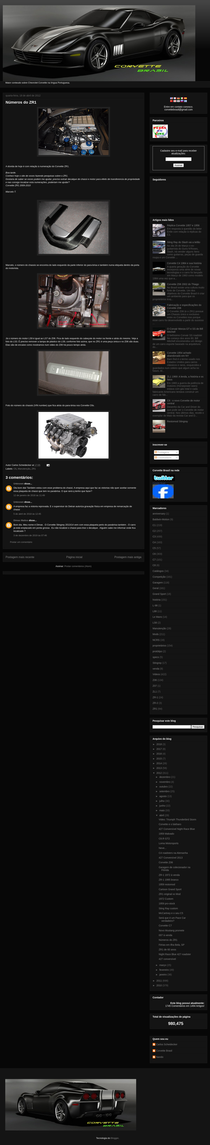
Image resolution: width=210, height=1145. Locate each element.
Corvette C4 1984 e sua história (184, 263)
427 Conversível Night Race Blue (177, 829)
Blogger (114, 1138)
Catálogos (158, 571)
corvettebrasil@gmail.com (178, 109)
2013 (159, 768)
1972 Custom (166, 898)
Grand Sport (159, 594)
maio (162, 810)
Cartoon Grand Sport (170, 889)
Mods (156, 634)
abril (161, 815)
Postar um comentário (21, 542)
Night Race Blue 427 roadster (175, 954)
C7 (154, 559)
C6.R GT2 (164, 838)
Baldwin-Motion (161, 519)
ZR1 (33, 468)
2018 (159, 744)
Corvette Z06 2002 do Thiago (183, 284)
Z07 (155, 685)
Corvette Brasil (159, 483)
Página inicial (74, 557)
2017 (159, 749)
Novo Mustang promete (171, 930)
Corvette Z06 (166, 862)
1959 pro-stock (167, 903)
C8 (154, 565)
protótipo (157, 651)
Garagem (158, 582)
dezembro (165, 777)
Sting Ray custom (168, 908)
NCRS (156, 640)
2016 (159, 753)
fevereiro (164, 969)
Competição (159, 576)
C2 (154, 531)
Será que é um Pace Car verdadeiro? (172, 919)
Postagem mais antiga (127, 557)
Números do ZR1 (21, 102)
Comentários (163, 457)
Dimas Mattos (20, 520)
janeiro (163, 974)
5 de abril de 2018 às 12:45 (27, 514)
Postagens (162, 452)
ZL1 (155, 691)
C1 (154, 525)
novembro (165, 781)
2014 (159, 763)
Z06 (155, 680)
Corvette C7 (165, 925)
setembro (164, 791)
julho (162, 801)
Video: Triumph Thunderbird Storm (177, 819)
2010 (159, 985)
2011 (159, 980)
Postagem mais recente (20, 557)
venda (156, 668)
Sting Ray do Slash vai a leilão (183, 242)
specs (156, 657)
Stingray (157, 662)
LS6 (155, 622)
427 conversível (167, 959)
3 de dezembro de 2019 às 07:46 (30, 535)
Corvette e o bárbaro (170, 824)
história (156, 599)
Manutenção (24, 468)
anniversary (159, 513)
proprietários (159, 645)
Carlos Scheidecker (166, 1044)
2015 (159, 758)
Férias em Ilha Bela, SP (171, 944)
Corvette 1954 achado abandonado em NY (179, 354)
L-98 (155, 605)
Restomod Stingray (177, 421)
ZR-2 (155, 703)
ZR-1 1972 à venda (169, 875)
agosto (163, 796)
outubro (163, 786)
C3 (154, 536)
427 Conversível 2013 (171, 857)
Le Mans (157, 616)
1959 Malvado (166, 833)
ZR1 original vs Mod (170, 894)
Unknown (18, 483)
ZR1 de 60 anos (167, 949)
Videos (156, 674)
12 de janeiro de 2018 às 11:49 (29, 495)
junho (162, 805)
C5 (154, 548)
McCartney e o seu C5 (171, 913)
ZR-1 (155, 697)
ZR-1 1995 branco (168, 879)
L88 (155, 611)
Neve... (162, 848)
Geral (156, 588)
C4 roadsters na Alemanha (173, 853)
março (163, 965)
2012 (159, 773)
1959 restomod (167, 884)
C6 (15, 468)
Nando (159, 1057)
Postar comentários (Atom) (78, 566)
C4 (154, 542)
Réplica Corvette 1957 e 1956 (183, 225)
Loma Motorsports (168, 843)
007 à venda (165, 935)
